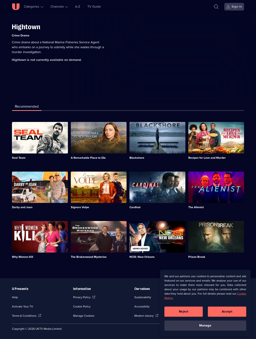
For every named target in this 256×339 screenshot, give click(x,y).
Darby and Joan (22, 207)
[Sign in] (234, 7)
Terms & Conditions (24, 316)
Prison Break (196, 257)
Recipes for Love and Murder (207, 158)
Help (15, 297)
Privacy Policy (82, 297)
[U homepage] (16, 7)
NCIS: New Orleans (142, 257)
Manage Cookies (83, 316)
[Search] (217, 7)
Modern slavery (144, 316)
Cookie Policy (82, 306)
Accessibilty (142, 306)
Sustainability (142, 297)
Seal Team (19, 158)
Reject (183, 313)
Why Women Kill (22, 257)
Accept (227, 313)
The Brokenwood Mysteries (89, 257)
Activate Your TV (22, 306)
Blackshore (136, 158)
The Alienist (196, 207)
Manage (205, 327)
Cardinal (134, 207)
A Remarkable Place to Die (88, 158)
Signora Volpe (80, 207)
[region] (205, 304)
